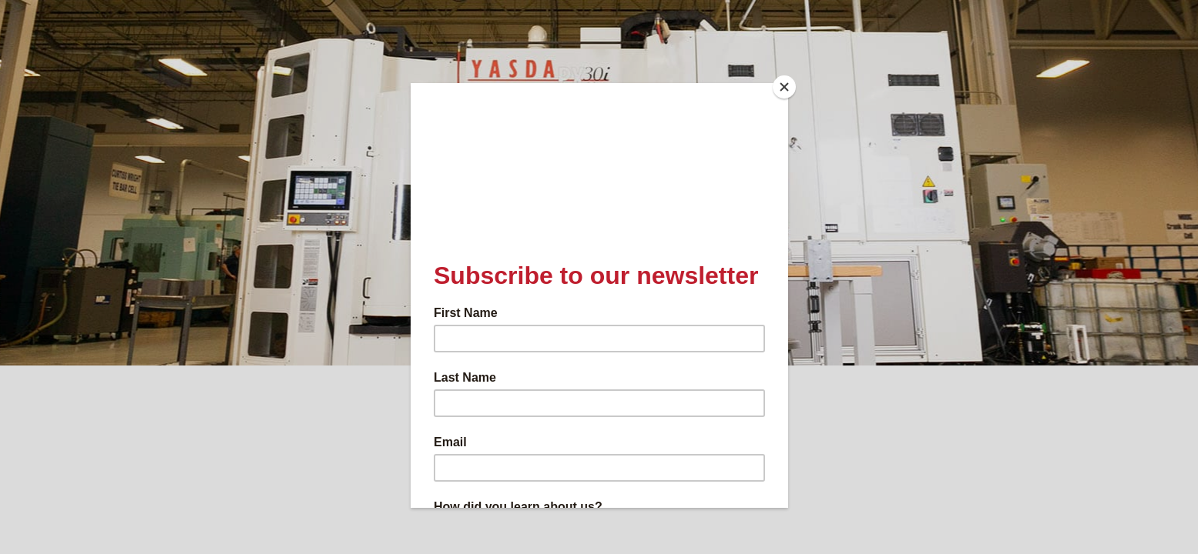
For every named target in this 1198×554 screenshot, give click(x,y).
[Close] (784, 86)
